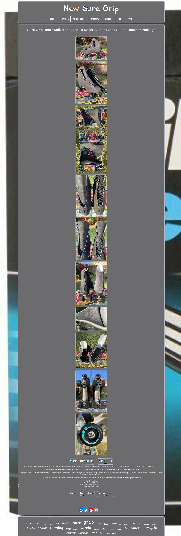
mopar (111, 529)
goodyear (71, 532)
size (126, 528)
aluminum (83, 532)
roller (135, 528)
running (56, 528)
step (120, 524)
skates (66, 523)
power (147, 524)
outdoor (75, 529)
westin (86, 527)
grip (88, 522)
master (51, 524)
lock (57, 524)
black (94, 532)
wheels (113, 523)
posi (99, 523)
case (126, 524)
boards (42, 528)
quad (108, 533)
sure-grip (149, 527)
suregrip (136, 523)
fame (106, 524)
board (38, 523)
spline (154, 524)
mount (119, 529)
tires (102, 532)
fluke (104, 528)
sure (77, 522)
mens (114, 533)
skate (29, 523)
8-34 (45, 524)
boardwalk (96, 529)
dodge (68, 529)
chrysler (30, 528)
